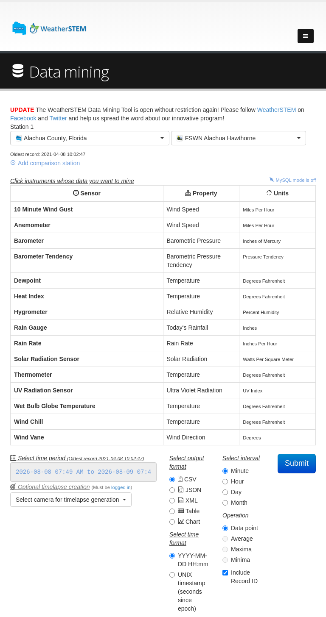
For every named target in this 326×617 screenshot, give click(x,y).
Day (236, 492)
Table (189, 511)
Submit (297, 463)
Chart (189, 521)
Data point (244, 528)
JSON (189, 489)
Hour (237, 481)
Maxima (241, 549)
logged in (120, 487)
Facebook (23, 118)
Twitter (58, 118)
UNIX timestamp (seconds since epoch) (191, 591)
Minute (240, 470)
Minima (240, 559)
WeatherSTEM (276, 109)
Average (242, 538)
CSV (187, 479)
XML (188, 500)
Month (239, 502)
